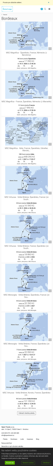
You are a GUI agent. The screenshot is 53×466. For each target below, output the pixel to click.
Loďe (22, 439)
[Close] (48, 2)
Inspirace (30, 439)
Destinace (14, 439)
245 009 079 (5, 433)
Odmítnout (46, 463)
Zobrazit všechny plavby (26, 413)
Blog (37, 439)
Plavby (5, 439)
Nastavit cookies (28, 463)
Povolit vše (10, 463)
